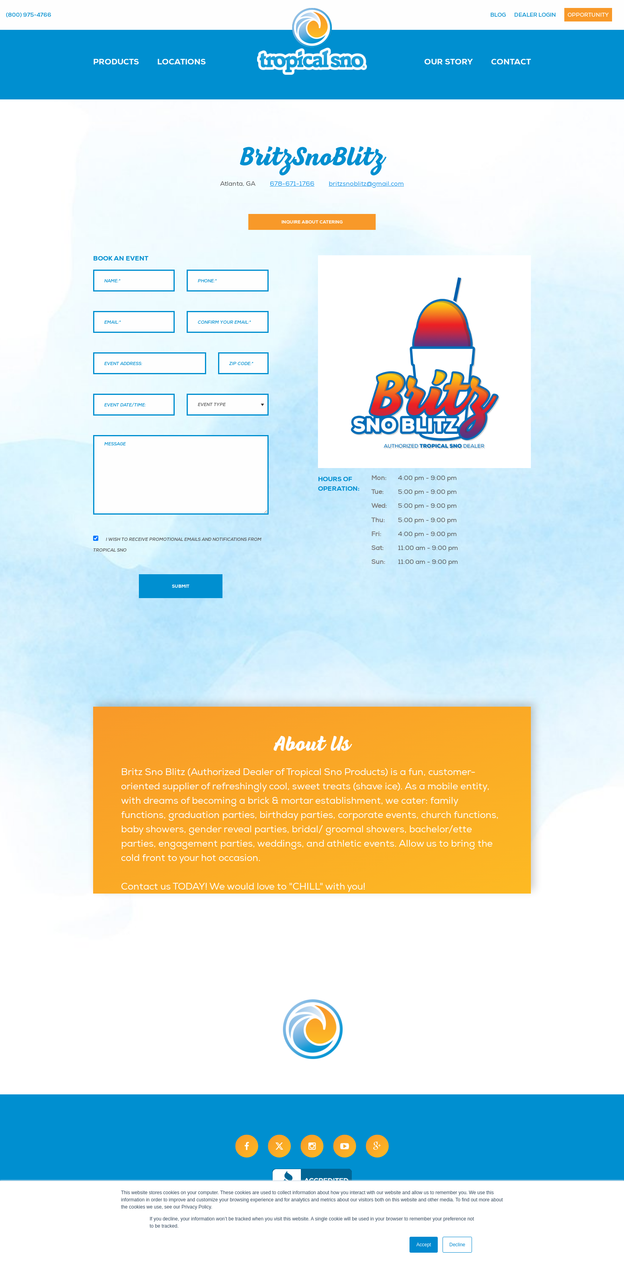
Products (116, 61)
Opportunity (588, 14)
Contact (511, 61)
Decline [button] (457, 1244)
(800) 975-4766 (28, 14)
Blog (498, 14)
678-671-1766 (292, 184)
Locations (181, 61)
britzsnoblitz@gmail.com (366, 184)
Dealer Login (535, 14)
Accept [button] (423, 1244)
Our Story (448, 61)
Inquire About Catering (312, 222)
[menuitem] (124, 61)
